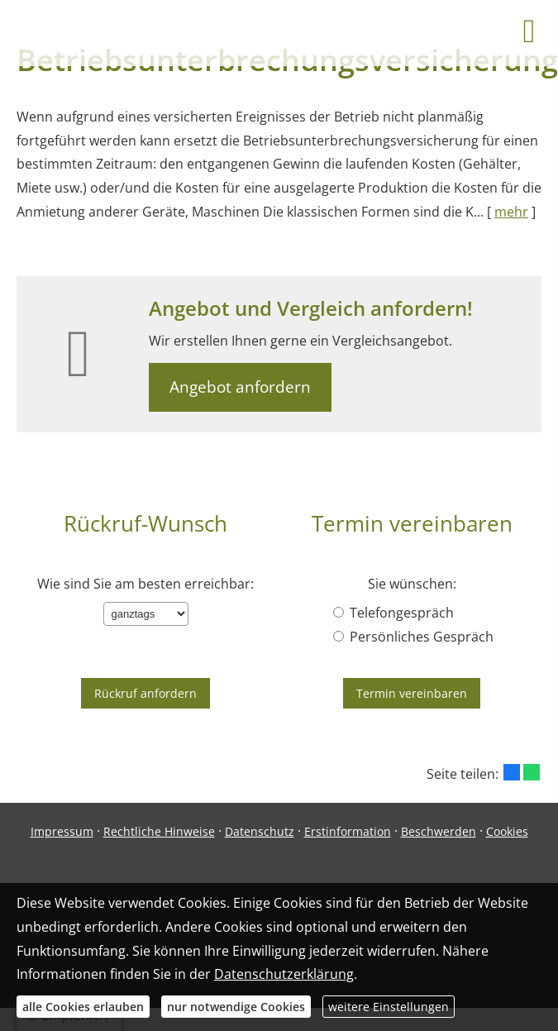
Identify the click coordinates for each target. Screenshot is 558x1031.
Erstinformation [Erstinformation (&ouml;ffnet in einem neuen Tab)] (347, 831)
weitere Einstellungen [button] (388, 1006)
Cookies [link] (507, 831)
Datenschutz (259, 831)
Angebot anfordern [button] (240, 387)
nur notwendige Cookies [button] (236, 1006)
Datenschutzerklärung (284, 974)
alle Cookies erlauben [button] (83, 1006)
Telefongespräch (393, 613)
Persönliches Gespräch (413, 637)
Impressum (62, 831)
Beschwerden (438, 831)
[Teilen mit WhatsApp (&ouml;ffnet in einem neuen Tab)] (531, 772)
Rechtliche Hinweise (159, 831)
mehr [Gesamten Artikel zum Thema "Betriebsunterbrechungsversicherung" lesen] (511, 212)
